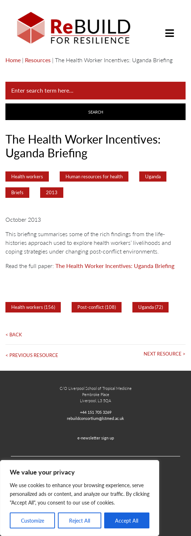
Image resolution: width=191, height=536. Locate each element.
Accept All (126, 520)
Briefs (17, 192)
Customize (32, 520)
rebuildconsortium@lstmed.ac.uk (95, 418)
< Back (13, 334)
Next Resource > (165, 353)
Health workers (27, 176)
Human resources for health (94, 176)
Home (13, 60)
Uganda (153, 176)
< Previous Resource (31, 355)
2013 (52, 192)
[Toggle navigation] (170, 28)
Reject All (79, 520)
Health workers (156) (33, 307)
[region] (79, 498)
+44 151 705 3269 (95, 412)
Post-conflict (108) (96, 307)
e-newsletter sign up (95, 438)
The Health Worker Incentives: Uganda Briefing (114, 265)
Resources (38, 60)
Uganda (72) (150, 307)
